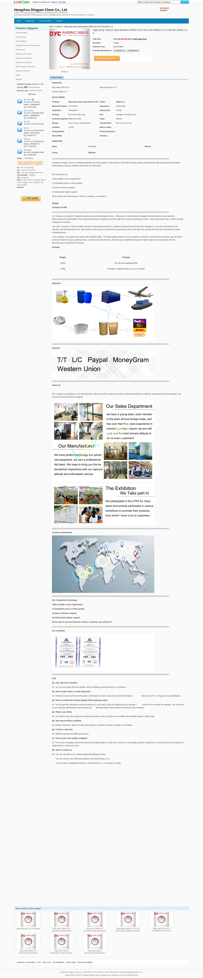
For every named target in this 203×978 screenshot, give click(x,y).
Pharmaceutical (21, 33)
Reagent (19, 79)
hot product (31, 962)
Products (58, 27)
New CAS (47, 962)
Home (18, 21)
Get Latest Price (140, 39)
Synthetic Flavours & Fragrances (28, 45)
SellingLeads (30, 21)
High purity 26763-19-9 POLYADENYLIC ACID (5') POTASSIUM (161, 931)
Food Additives (21, 41)
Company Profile (45, 21)
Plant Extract (20, 50)
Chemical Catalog (84, 962)
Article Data (71, 962)
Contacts (59, 21)
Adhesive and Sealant (24, 54)
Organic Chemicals (23, 71)
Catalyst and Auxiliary (24, 58)
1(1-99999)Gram (119, 50)
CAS (39, 962)
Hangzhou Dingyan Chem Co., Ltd (30, 84)
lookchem (21, 962)
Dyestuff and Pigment (24, 62)
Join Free (62, 2)
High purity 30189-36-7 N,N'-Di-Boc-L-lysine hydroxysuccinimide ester (128, 931)
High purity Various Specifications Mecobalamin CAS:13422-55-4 (95, 953)
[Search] (185, 2)
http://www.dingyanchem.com (32, 173)
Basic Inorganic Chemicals (25, 67)
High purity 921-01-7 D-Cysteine (28, 929)
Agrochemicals (21, 37)
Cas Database (58, 962)
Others (18, 75)
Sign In (54, 2)
